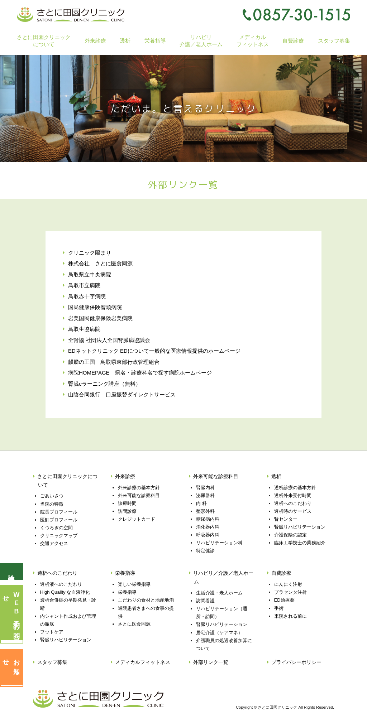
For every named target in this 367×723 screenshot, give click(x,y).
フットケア (51, 632)
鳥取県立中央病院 (89, 274)
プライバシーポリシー (296, 662)
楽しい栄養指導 (134, 584)
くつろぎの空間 (56, 527)
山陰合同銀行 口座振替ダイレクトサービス (122, 394)
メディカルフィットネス (253, 40)
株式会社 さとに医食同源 (100, 263)
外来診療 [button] (95, 41)
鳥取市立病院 (84, 285)
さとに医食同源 (134, 624)
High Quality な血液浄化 (65, 592)
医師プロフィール (58, 519)
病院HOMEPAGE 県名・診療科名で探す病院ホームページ (140, 373)
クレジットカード (136, 519)
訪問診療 (127, 511)
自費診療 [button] (293, 41)
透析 (276, 476)
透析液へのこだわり (61, 584)
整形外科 (205, 511)
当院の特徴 (51, 504)
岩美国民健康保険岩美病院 (100, 318)
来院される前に (290, 616)
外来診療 (125, 476)
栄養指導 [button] (155, 41)
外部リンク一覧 (210, 662)
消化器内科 (207, 527)
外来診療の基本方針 (139, 487)
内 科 (201, 503)
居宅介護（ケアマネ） (219, 632)
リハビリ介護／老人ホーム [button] (201, 40)
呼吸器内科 (207, 535)
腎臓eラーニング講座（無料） (104, 384)
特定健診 (205, 550)
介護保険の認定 (290, 535)
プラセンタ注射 (290, 592)
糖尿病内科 (207, 519)
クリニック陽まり (89, 253)
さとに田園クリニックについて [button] (44, 40)
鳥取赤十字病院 (87, 296)
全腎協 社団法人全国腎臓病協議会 (109, 340)
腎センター (285, 519)
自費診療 (281, 573)
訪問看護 (205, 600)
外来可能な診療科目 (215, 476)
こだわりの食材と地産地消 (146, 600)
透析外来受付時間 (292, 495)
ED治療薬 (284, 600)
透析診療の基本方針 (295, 487)
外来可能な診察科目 (139, 495)
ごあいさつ (51, 495)
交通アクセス (54, 543)
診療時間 (127, 503)
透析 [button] (125, 41)
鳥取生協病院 (84, 329)
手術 (278, 608)
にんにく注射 (288, 584)
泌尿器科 (205, 495)
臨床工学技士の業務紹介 (299, 542)
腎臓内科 (205, 487)
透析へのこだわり (292, 503)
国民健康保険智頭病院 (95, 307)
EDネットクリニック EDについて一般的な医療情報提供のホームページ (154, 351)
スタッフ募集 (334, 41)
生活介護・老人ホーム (219, 593)
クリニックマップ (58, 535)
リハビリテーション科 (219, 542)
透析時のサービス (292, 511)
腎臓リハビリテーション (299, 527)
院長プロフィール (58, 512)
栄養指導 (125, 573)
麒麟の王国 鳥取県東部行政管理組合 (113, 362)
